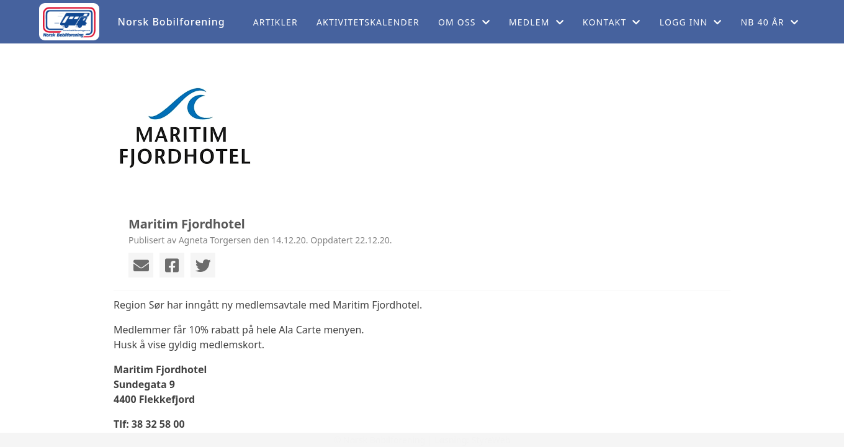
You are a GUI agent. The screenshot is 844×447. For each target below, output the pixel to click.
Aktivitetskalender (368, 22)
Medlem (536, 22)
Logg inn (691, 22)
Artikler (275, 22)
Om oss (464, 22)
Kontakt (612, 22)
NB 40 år (769, 22)
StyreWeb (491, 440)
